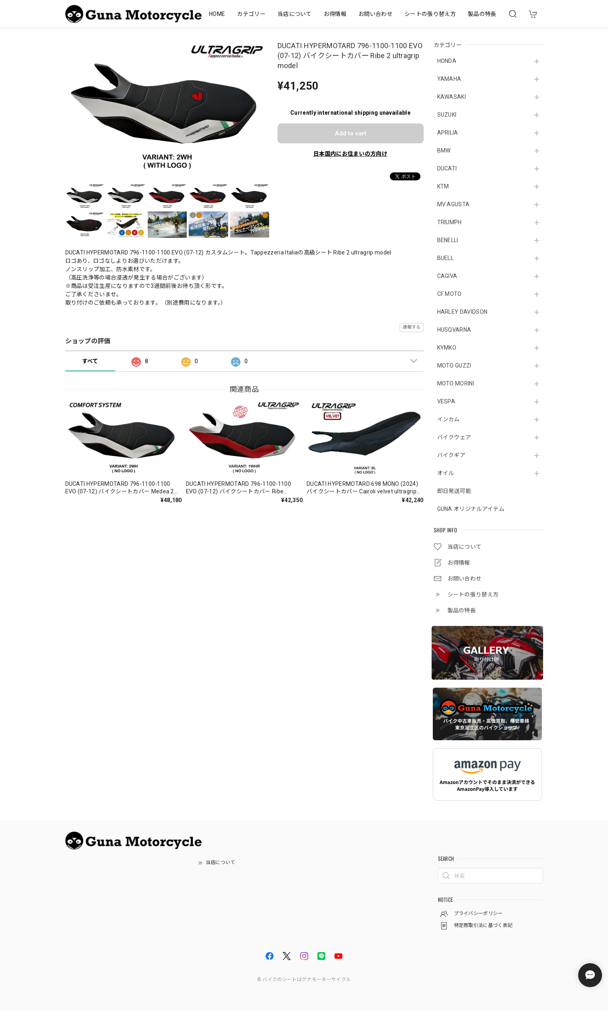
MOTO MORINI (456, 383)
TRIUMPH (449, 222)
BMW (444, 150)
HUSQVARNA (454, 330)
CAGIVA (447, 276)
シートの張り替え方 (430, 14)
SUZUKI (447, 114)
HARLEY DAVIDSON (462, 312)
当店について (295, 14)
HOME (217, 14)
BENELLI (447, 240)
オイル (445, 473)
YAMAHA (449, 79)
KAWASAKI (451, 97)
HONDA (447, 61)
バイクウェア (454, 437)
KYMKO (447, 347)
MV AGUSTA (453, 204)
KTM (443, 186)
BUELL (445, 258)
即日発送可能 (454, 491)
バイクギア (451, 455)
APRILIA (447, 132)
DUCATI (447, 168)
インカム (448, 419)
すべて (90, 361)
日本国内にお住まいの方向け (350, 154)
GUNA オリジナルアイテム (470, 509)
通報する (411, 327)
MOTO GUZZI (454, 365)
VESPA (446, 401)
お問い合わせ (375, 14)
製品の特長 (482, 14)
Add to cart (350, 133)
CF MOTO (449, 294)
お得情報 (335, 14)
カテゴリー (251, 14)
